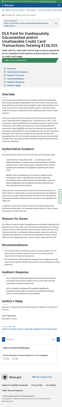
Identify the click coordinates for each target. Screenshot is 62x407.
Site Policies (51, 385)
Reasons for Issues (15, 75)
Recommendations (15, 78)
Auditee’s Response (15, 82)
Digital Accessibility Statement (15, 385)
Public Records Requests (12, 390)
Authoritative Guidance (17, 72)
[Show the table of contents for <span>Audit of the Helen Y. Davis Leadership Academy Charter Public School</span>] (56, 24)
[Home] (3, 10)
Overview (11, 68)
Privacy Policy (37, 385)
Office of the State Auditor (15, 10)
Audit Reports (31, 10)
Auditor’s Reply (14, 85)
